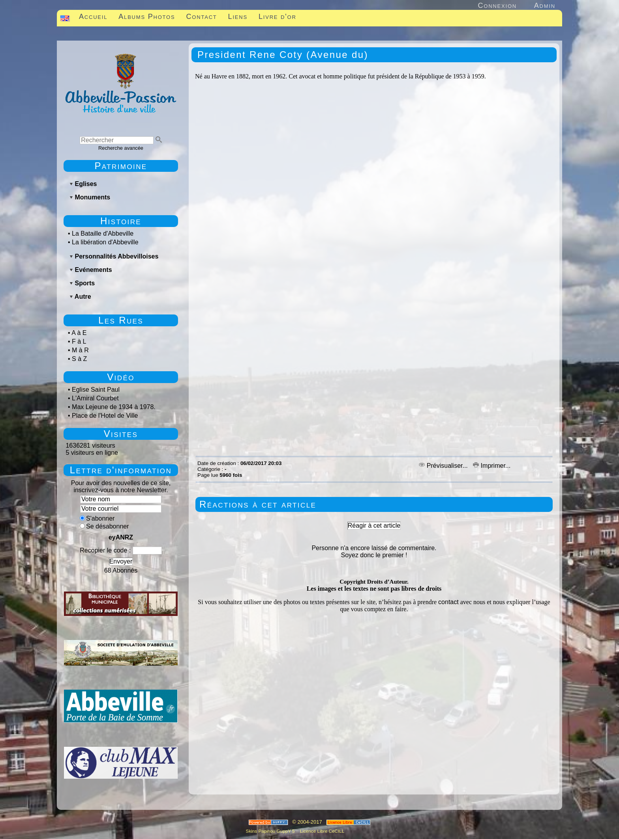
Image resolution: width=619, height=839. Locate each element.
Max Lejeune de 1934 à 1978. (114, 407)
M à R (80, 350)
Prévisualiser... (444, 465)
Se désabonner (104, 526)
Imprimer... (491, 465)
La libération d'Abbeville (105, 242)
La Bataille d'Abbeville (102, 233)
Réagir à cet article (374, 525)
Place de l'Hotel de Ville (105, 415)
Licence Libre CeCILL (322, 830)
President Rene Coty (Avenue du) (282, 54)
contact (448, 602)
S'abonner (97, 518)
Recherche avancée (120, 148)
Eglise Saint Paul (96, 389)
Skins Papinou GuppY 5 (271, 830)
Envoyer (121, 561)
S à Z (79, 358)
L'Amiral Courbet (95, 398)
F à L (79, 341)
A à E (78, 332)
